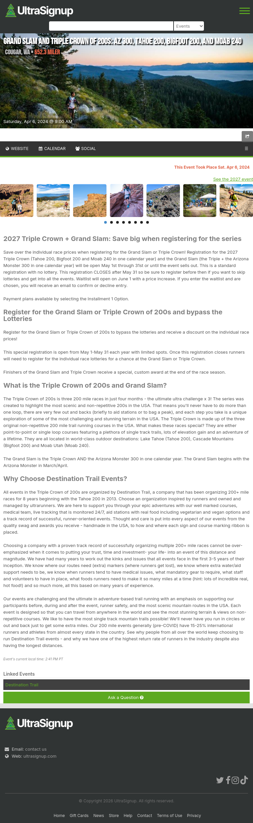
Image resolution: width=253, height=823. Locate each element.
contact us (35, 749)
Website (17, 148)
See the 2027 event (233, 179)
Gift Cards (79, 815)
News (98, 815)
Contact (144, 815)
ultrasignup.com (39, 756)
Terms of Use (169, 815)
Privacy (194, 815)
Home (59, 815)
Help (127, 815)
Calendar (52, 148)
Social (85, 148)
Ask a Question (126, 697)
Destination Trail (21, 684)
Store (114, 815)
